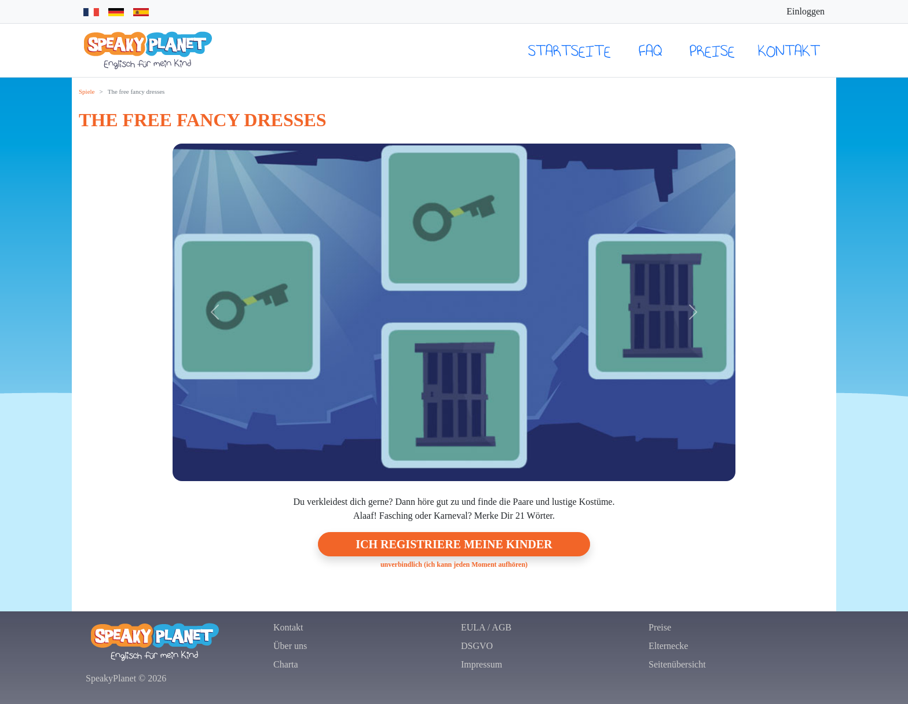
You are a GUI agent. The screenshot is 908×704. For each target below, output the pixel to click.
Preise (712, 50)
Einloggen (805, 11)
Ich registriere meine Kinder (454, 544)
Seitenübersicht (677, 664)
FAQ (650, 50)
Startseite (569, 50)
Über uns (290, 646)
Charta (285, 664)
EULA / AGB (486, 627)
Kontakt (789, 50)
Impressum (481, 664)
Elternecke (668, 646)
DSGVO (477, 646)
